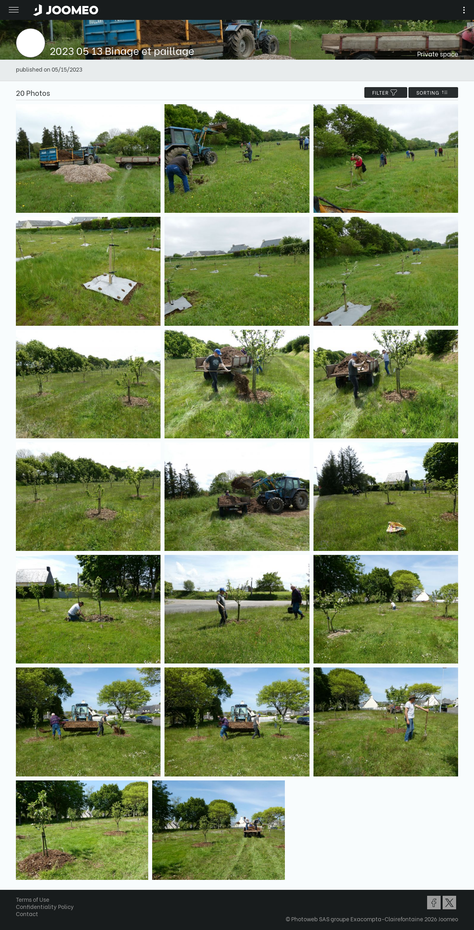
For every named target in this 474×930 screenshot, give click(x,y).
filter (385, 92)
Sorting (433, 92)
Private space (437, 53)
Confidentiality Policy (45, 906)
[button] (21, 889)
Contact (27, 913)
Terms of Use (32, 899)
